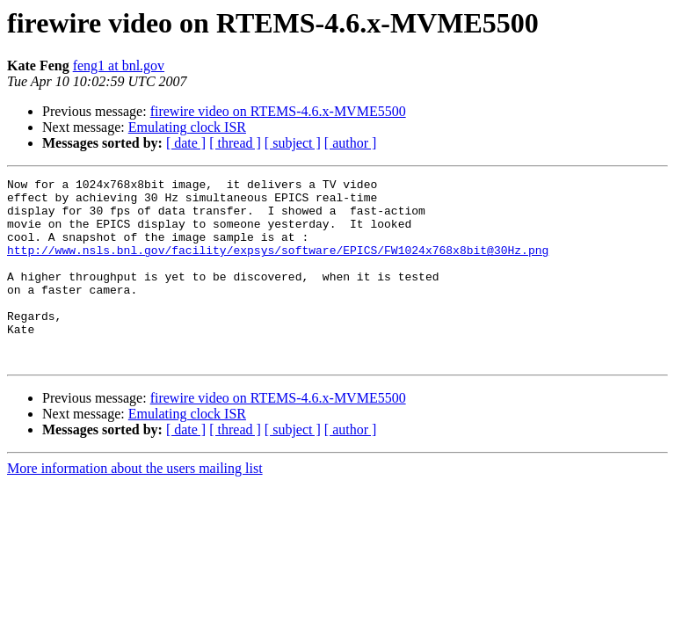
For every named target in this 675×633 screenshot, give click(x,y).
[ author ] (350, 142)
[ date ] (186, 142)
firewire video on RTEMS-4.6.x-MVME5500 (278, 111)
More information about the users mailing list (135, 505)
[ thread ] (235, 142)
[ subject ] (293, 142)
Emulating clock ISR (187, 127)
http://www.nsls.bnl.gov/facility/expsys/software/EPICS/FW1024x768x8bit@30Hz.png (277, 265)
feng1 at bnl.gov (118, 65)
